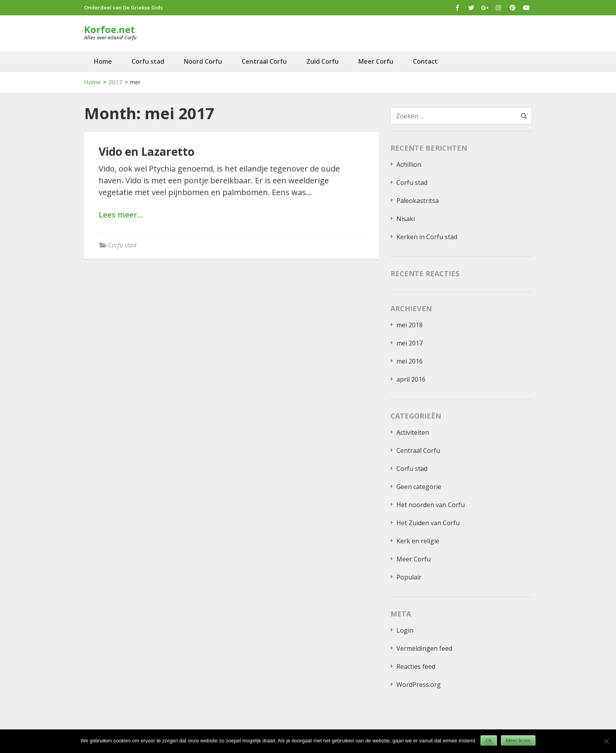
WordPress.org (418, 684)
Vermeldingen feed (424, 648)
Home (103, 61)
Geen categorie (418, 486)
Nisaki (405, 218)
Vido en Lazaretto (146, 151)
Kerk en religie (417, 541)
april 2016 (410, 379)
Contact (425, 61)
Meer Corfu (375, 61)
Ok (489, 740)
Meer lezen (518, 740)
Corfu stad (148, 61)
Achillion (408, 164)
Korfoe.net (109, 29)
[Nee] (606, 741)
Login (404, 630)
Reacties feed (415, 666)
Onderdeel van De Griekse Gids (123, 7)
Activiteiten (412, 432)
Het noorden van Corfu (430, 504)
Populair (409, 577)
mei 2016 (409, 361)
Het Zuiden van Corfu (428, 523)
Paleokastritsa (417, 200)
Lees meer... (121, 215)
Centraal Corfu (264, 61)
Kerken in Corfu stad (426, 237)
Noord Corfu (203, 61)
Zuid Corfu (322, 61)
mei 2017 (409, 343)
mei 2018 (409, 325)
